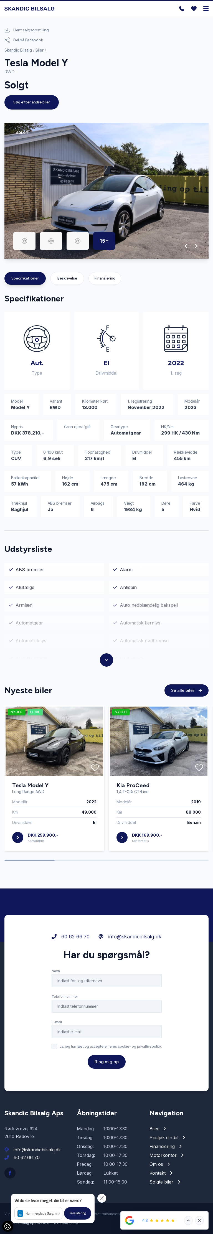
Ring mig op (107, 1061)
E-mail (57, 1022)
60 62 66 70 (71, 937)
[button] (186, 246)
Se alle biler (186, 690)
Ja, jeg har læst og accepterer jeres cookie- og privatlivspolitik (110, 1046)
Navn (56, 971)
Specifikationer (25, 278)
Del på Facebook (23, 40)
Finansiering (104, 278)
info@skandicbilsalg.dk (129, 937)
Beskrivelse (67, 278)
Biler (40, 50)
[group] (106, 191)
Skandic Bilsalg (18, 50)
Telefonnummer (65, 996)
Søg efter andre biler (31, 102)
